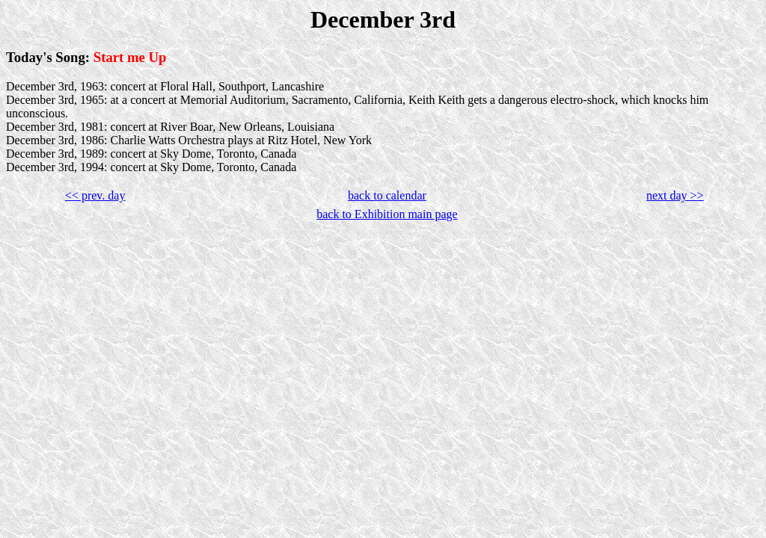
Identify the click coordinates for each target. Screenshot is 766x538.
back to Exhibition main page (386, 214)
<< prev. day (95, 195)
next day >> (675, 195)
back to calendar (387, 195)
